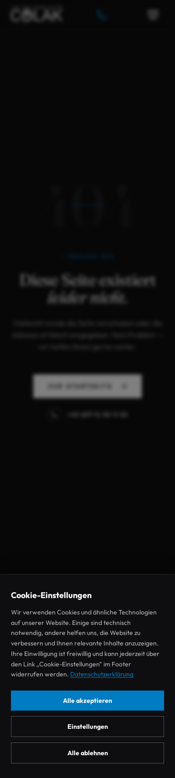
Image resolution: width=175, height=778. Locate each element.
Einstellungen (87, 726)
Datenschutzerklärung (102, 674)
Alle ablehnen (87, 753)
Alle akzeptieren (87, 700)
